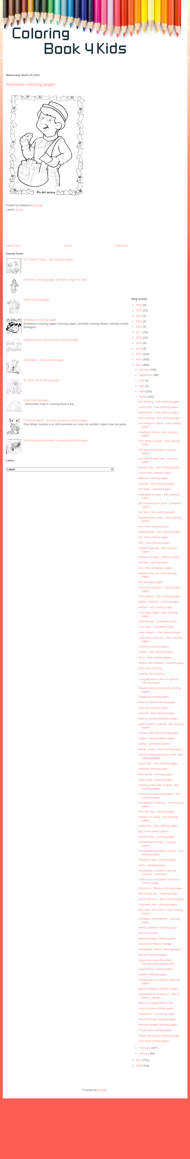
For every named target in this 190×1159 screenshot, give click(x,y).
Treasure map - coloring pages (157, 859)
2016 (139, 337)
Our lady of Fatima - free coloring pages (48, 259)
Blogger (102, 1090)
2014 (139, 348)
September (146, 375)
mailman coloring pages (153, 768)
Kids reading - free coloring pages (159, 418)
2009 (139, 1065)
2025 (139, 305)
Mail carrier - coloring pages (155, 774)
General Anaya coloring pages (157, 1019)
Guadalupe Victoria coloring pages (159, 949)
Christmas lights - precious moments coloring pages (56, 420)
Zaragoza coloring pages (153, 696)
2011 (139, 364)
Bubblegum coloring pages (40, 319)
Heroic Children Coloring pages (157, 927)
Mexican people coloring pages (157, 1024)
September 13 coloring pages (156, 1013)
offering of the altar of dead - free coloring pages (158, 786)
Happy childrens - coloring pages (158, 601)
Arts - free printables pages (155, 568)
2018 (139, 326)
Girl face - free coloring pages (156, 512)
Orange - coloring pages (153, 562)
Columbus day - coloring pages (157, 904)
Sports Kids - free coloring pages (158, 412)
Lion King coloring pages (153, 1041)
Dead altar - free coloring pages (158, 763)
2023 (139, 310)
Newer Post (13, 245)
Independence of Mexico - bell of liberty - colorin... (158, 996)
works (19, 209)
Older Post (121, 245)
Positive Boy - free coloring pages (159, 467)
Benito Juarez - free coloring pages (160, 749)
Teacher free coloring (151, 673)
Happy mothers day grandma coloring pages (51, 339)
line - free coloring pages (153, 526)
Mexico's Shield (148, 933)
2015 (139, 343)
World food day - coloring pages (158, 893)
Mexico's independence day (155, 1003)
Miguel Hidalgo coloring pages (157, 938)
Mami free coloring (149, 668)
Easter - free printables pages (156, 738)
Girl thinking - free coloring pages (158, 401)
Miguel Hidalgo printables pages (158, 988)
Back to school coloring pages (157, 702)
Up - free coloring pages (153, 537)
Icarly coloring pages (36, 299)
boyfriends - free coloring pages (158, 825)
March (143, 396)
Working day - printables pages (157, 621)
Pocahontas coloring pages (155, 1030)
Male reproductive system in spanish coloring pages (56, 440)
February (145, 1047)
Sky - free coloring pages (153, 542)
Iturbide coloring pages (152, 974)
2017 (139, 332)
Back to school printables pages (158, 718)
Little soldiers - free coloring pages (159, 632)
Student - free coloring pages (156, 483)
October (144, 369)
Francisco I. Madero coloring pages (160, 888)
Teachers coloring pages (153, 646)
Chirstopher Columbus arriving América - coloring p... (157, 872)
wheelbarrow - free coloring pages (159, 531)
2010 (139, 1060)
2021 (139, 321)
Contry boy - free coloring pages (158, 407)
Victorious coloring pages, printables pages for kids (55, 279)
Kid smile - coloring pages (154, 489)
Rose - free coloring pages (154, 657)
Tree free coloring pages (153, 707)
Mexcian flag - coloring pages (156, 811)
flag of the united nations (153, 831)
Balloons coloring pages (153, 478)
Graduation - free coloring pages (44, 360)
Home (67, 245)
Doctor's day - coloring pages (156, 836)
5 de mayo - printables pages (156, 626)
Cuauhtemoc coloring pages (155, 969)
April (142, 391)
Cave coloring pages (36, 400)
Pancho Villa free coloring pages (158, 732)
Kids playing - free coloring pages (159, 596)
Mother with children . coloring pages (161, 662)
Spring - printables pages (154, 743)
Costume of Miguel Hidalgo (155, 943)
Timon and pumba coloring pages (159, 1035)
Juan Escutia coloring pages (155, 1008)
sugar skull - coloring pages (155, 779)
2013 (139, 354)
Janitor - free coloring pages (155, 652)
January (144, 1053)
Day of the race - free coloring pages (161, 899)
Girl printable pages (150, 582)
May (142, 386)
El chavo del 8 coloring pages (42, 380)
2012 (139, 359)
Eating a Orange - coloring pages (158, 557)
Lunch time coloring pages (154, 472)
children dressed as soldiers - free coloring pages (159, 795)
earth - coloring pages (152, 865)
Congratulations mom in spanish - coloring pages (159, 681)
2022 (139, 316)
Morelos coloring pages (152, 954)
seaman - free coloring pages (156, 713)
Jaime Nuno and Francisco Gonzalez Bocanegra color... (157, 962)
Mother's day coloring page (155, 607)
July (142, 380)
